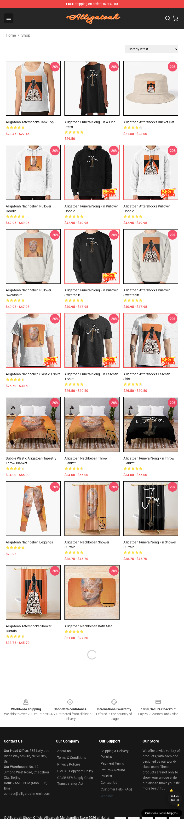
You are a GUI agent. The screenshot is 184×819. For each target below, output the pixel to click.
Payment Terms (112, 763)
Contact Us (109, 782)
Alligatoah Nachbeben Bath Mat (88, 626)
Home (11, 35)
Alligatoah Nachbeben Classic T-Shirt (33, 374)
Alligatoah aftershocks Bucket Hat (148, 122)
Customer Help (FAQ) (116, 789)
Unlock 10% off (175, 798)
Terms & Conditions (71, 758)
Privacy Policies (68, 764)
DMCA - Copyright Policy (75, 771)
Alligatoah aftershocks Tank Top (30, 122)
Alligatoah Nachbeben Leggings (29, 542)
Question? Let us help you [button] (161, 813)
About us (64, 751)
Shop (25, 35)
